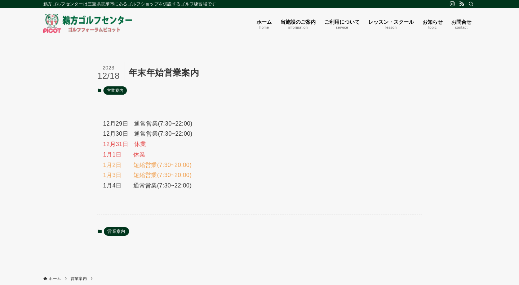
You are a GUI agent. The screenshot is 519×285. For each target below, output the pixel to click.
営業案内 (115, 90)
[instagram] (452, 4)
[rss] (461, 4)
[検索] (471, 4)
